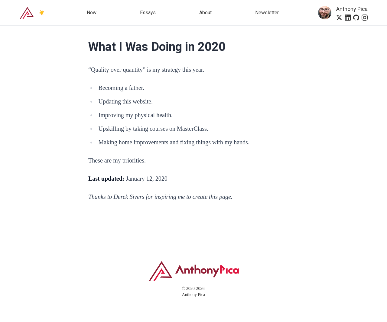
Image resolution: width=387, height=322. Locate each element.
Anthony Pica (352, 9)
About (205, 12)
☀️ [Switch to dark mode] (42, 12)
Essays (148, 12)
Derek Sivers (128, 196)
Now (91, 12)
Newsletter (267, 12)
